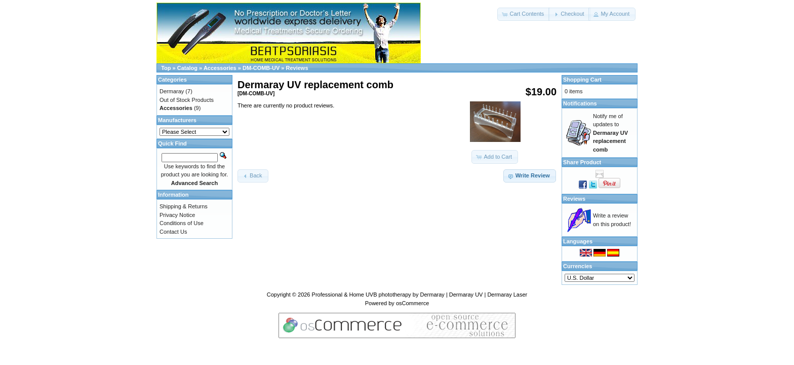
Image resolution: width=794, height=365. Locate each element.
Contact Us (173, 232)
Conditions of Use (182, 223)
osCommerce (412, 303)
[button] (523, 14)
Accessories (220, 68)
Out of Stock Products (187, 100)
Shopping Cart (582, 80)
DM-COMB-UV (261, 68)
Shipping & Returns (184, 206)
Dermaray (172, 91)
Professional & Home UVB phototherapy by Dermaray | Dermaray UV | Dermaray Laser (420, 294)
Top (166, 68)
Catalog (187, 68)
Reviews (297, 68)
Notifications (580, 103)
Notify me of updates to (610, 133)
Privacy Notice (177, 215)
